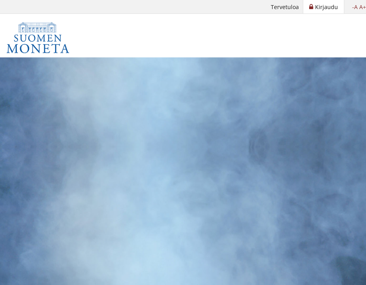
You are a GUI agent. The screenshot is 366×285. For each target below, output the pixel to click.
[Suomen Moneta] (43, 37)
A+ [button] (362, 7)
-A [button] (355, 7)
